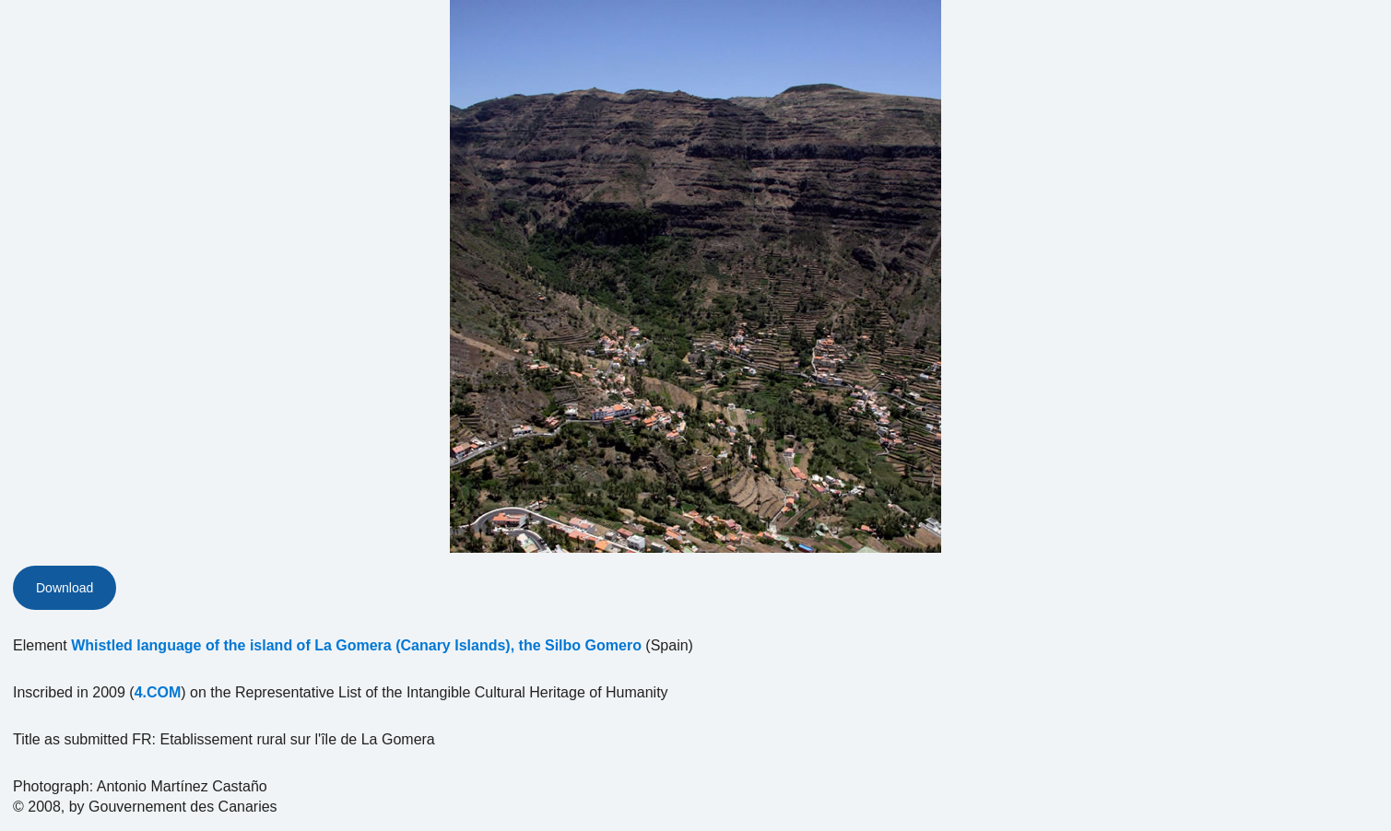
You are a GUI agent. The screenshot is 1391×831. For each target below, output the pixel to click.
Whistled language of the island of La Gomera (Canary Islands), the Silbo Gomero (356, 645)
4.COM (158, 692)
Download (64, 587)
